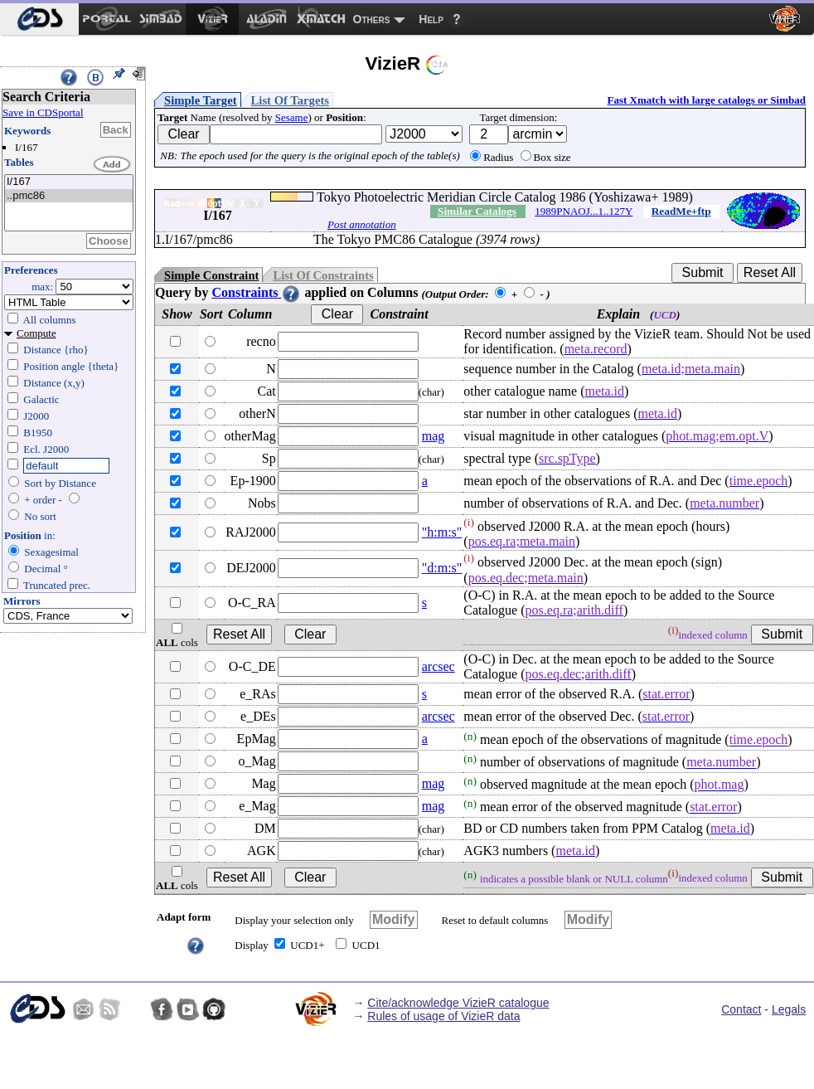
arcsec (438, 666)
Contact (741, 1009)
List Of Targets (290, 100)
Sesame (291, 117)
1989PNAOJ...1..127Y (583, 211)
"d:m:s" (442, 568)
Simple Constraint (211, 275)
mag (433, 436)
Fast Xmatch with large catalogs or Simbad (706, 100)
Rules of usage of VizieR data (443, 1016)
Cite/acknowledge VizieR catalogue (458, 1002)
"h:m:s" (442, 532)
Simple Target (200, 100)
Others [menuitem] (371, 19)
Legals (789, 1009)
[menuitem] (39, 19)
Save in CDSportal (43, 112)
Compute (36, 333)
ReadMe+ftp (681, 211)
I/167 (69, 182)
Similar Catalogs (477, 211)
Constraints (256, 292)
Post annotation (361, 224)
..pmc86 (69, 196)
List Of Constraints (323, 275)
